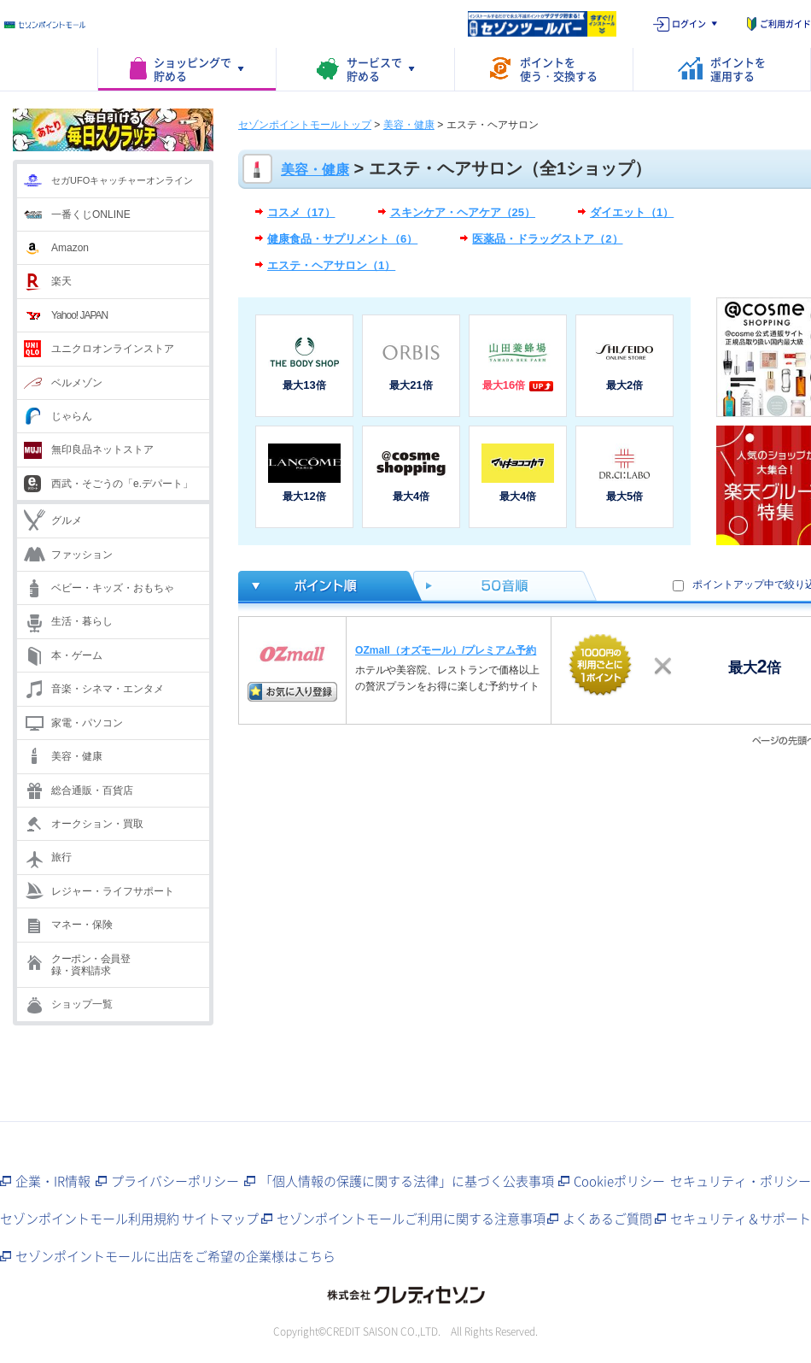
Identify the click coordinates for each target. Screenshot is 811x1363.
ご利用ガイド (785, 23)
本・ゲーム (76, 655)
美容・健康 (76, 756)
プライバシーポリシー (175, 1181)
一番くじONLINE (91, 214)
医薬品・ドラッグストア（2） (547, 238)
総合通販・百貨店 (92, 790)
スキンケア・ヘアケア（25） (463, 212)
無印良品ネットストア (102, 449)
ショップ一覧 (82, 1004)
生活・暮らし (82, 621)
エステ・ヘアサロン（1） (331, 265)
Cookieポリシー (619, 1181)
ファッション (82, 555)
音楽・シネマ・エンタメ (107, 689)
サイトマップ (220, 1218)
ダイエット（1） (632, 212)
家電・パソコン (87, 723)
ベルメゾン (76, 383)
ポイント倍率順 (325, 586)
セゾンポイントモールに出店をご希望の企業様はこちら (175, 1256)
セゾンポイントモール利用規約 (89, 1218)
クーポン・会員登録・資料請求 (90, 965)
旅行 (61, 857)
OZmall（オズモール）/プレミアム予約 (445, 650)
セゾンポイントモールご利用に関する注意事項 (411, 1218)
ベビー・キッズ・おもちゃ (112, 588)
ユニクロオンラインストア (112, 349)
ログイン (689, 23)
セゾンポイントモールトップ (304, 125)
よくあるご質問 (607, 1218)
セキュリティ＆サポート (740, 1218)
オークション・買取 (97, 824)
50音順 (505, 586)
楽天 (61, 281)
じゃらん (71, 416)
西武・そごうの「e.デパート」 (122, 484)
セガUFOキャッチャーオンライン (122, 180)
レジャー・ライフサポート (112, 891)
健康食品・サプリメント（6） (342, 238)
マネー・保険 (82, 925)
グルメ (66, 520)
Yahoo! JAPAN (79, 315)
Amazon (70, 248)
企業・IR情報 (52, 1181)
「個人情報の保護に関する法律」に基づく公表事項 (407, 1181)
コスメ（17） (301, 212)
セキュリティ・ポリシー (740, 1181)
